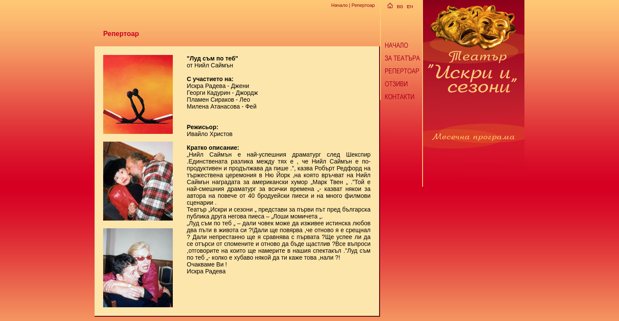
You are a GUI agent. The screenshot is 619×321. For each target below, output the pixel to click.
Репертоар (363, 5)
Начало (339, 5)
